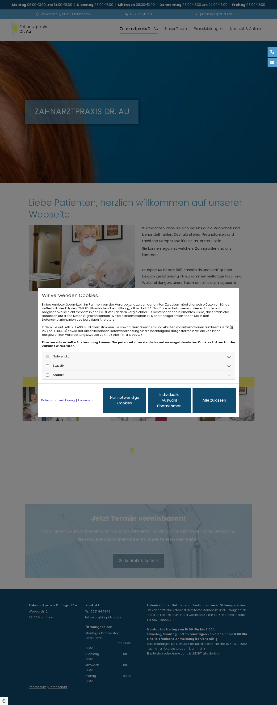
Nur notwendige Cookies (124, 400)
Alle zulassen (214, 400)
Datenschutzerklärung (58, 400)
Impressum (87, 400)
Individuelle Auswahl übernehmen (169, 400)
